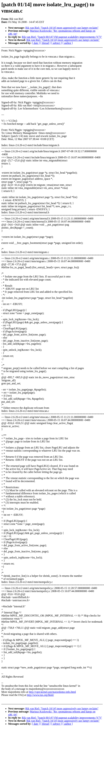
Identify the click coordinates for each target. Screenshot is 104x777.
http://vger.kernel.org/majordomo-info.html (52, 691)
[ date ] (36, 43)
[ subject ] (56, 43)
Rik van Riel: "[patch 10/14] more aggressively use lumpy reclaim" (61, 27)
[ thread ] (45, 43)
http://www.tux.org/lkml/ (40, 695)
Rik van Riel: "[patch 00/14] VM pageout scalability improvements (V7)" (62, 36)
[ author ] (68, 43)
